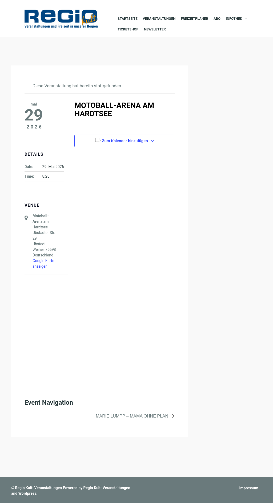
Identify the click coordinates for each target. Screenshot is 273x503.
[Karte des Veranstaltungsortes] (53, 303)
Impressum (248, 488)
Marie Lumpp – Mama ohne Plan (132, 416)
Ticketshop (128, 29)
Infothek (234, 19)
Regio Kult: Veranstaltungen (38, 488)
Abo (217, 19)
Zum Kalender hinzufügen (125, 141)
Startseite (127, 19)
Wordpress (27, 493)
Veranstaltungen (159, 19)
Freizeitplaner (194, 19)
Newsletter (155, 29)
